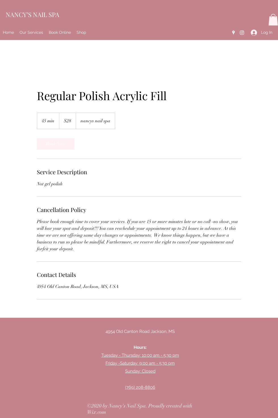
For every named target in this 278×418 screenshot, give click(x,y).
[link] (55, 144)
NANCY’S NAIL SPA (32, 14)
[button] (273, 20)
